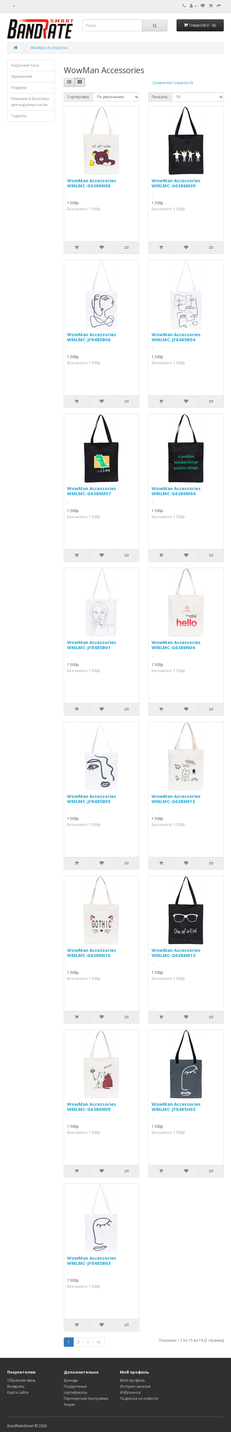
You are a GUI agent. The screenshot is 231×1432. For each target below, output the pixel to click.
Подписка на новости (139, 1398)
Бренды (71, 1380)
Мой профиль (132, 1380)
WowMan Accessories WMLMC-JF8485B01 (91, 644)
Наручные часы (25, 65)
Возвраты (15, 1386)
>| (99, 1342)
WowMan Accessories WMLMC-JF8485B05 (91, 798)
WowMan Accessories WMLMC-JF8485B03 (91, 1260)
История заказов (135, 1386)
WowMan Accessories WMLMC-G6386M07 (91, 490)
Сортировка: (78, 96)
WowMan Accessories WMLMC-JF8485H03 (176, 1106)
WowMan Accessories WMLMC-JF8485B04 (176, 336)
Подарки (19, 87)
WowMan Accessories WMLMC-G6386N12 (176, 798)
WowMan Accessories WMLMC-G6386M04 (176, 490)
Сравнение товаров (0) (172, 82)
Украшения (21, 76)
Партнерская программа (86, 1398)
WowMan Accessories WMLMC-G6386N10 (91, 952)
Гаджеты (18, 115)
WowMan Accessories (49, 47)
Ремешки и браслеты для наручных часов (30, 101)
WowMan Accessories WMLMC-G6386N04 (176, 644)
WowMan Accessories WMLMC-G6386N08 (91, 183)
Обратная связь (21, 1380)
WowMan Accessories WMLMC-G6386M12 (176, 952)
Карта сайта (17, 1392)
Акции (69, 1404)
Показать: (160, 96)
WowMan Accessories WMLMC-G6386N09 (91, 1106)
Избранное (130, 1392)
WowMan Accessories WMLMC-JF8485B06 (91, 336)
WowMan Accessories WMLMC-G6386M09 (176, 183)
